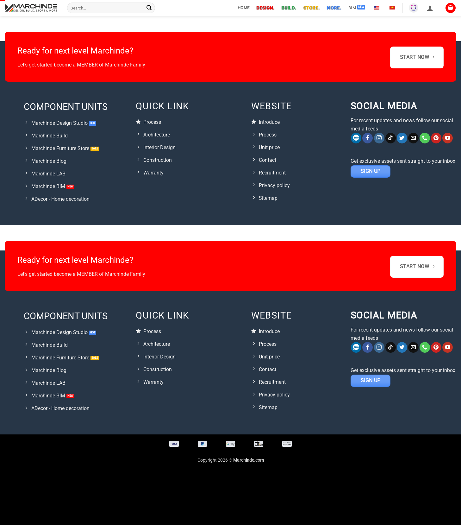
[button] (430, 8)
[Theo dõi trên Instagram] (379, 138)
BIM (352, 7)
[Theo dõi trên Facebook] (367, 138)
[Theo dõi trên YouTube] (447, 138)
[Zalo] (356, 138)
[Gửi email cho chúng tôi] (413, 138)
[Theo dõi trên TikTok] (390, 138)
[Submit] (149, 8)
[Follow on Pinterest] (436, 138)
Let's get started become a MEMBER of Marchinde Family (81, 65)
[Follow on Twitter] (402, 138)
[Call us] (425, 138)
